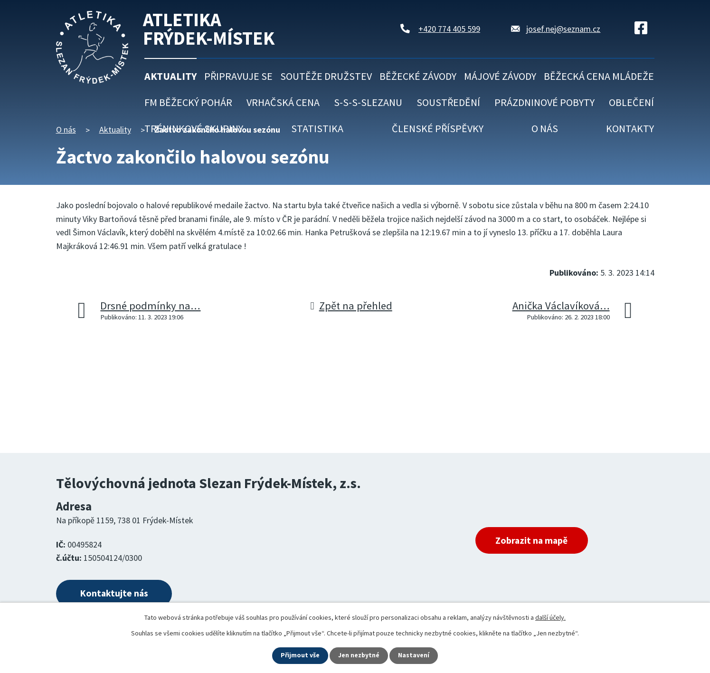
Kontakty (630, 128)
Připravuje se (238, 76)
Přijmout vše (300, 655)
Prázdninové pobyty (544, 102)
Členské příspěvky (437, 128)
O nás (544, 128)
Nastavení (414, 655)
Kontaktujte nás (116, 594)
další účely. (550, 617)
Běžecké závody (417, 76)
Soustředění (448, 102)
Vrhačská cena (283, 102)
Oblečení (631, 102)
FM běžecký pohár (188, 102)
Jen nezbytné (359, 655)
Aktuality (170, 76)
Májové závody (500, 76)
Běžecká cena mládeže (599, 76)
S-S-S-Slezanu (368, 102)
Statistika (317, 128)
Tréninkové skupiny (193, 128)
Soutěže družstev (326, 76)
